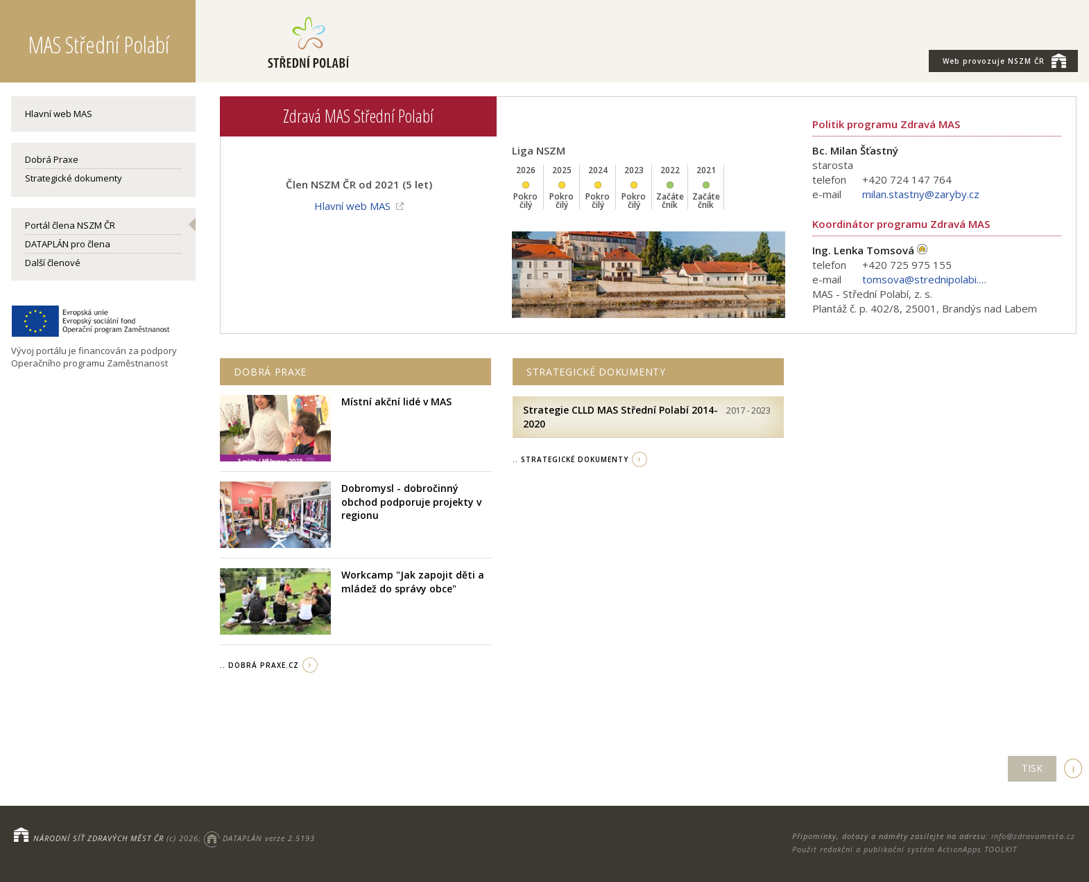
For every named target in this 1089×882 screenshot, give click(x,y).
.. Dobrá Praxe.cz (259, 665)
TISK (1032, 768)
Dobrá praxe (270, 371)
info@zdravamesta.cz (1033, 836)
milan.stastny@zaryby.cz (920, 194)
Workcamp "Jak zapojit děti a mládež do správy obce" (412, 581)
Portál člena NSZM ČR (70, 225)
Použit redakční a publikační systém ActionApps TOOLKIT (904, 849)
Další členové (52, 262)
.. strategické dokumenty (570, 459)
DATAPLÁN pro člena (67, 244)
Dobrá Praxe (51, 159)
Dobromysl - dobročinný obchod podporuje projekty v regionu (411, 502)
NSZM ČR (1004, 60)
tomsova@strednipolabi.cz (924, 279)
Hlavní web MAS (58, 113)
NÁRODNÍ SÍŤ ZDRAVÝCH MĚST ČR (98, 838)
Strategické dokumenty (73, 178)
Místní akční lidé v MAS (396, 401)
